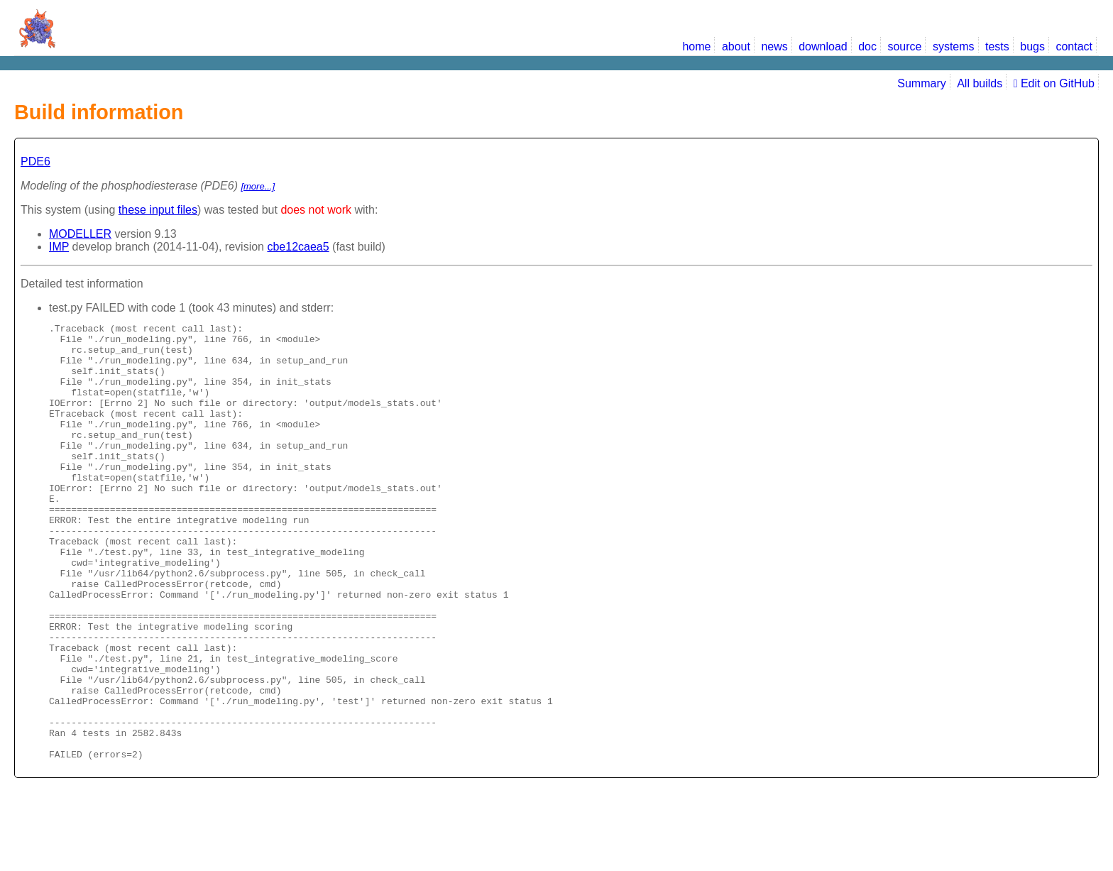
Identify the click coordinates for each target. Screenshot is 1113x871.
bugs (1032, 46)
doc (867, 46)
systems (954, 46)
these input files (158, 210)
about (736, 46)
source (904, 46)
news (774, 46)
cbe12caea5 (298, 247)
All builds (979, 83)
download (823, 46)
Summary (921, 83)
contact (1074, 46)
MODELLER (80, 234)
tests (997, 46)
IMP (59, 247)
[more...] (258, 186)
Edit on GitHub (1054, 83)
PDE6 (35, 161)
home (696, 46)
